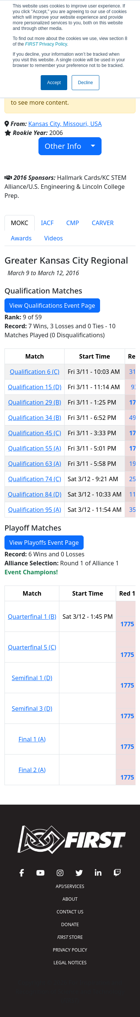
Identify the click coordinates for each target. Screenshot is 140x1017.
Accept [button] (54, 82)
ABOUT (69, 899)
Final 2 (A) (32, 770)
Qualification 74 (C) (34, 479)
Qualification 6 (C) (34, 372)
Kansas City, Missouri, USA (65, 124)
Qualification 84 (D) (34, 494)
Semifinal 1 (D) (32, 678)
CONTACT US (70, 912)
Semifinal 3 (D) (32, 708)
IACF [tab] (47, 223)
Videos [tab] (53, 238)
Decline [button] (85, 82)
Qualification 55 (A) (34, 448)
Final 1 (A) (32, 739)
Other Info (67, 146)
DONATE (70, 924)
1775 (127, 624)
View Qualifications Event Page (52, 305)
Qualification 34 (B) (34, 418)
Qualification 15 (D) (34, 387)
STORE (70, 937)
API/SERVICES (70, 886)
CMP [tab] (72, 223)
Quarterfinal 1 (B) (32, 616)
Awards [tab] (21, 238)
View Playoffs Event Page (44, 542)
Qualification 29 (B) (34, 402)
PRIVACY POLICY (70, 950)
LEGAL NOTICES (70, 962)
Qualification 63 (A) (34, 464)
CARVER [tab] (103, 223)
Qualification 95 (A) (34, 510)
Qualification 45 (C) (34, 433)
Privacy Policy (46, 44)
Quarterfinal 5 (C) (32, 647)
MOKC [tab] (19, 223)
